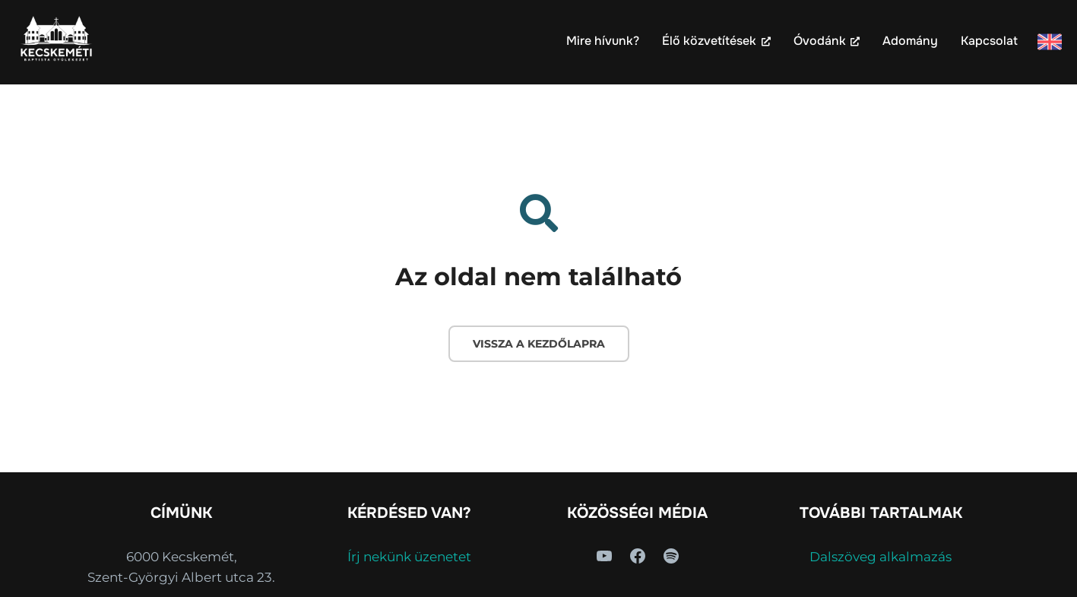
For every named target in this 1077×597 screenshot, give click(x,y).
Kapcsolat (989, 41)
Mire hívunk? (602, 41)
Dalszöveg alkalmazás (880, 556)
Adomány (910, 41)
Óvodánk (826, 41)
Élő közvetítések (716, 41)
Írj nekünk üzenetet (409, 556)
